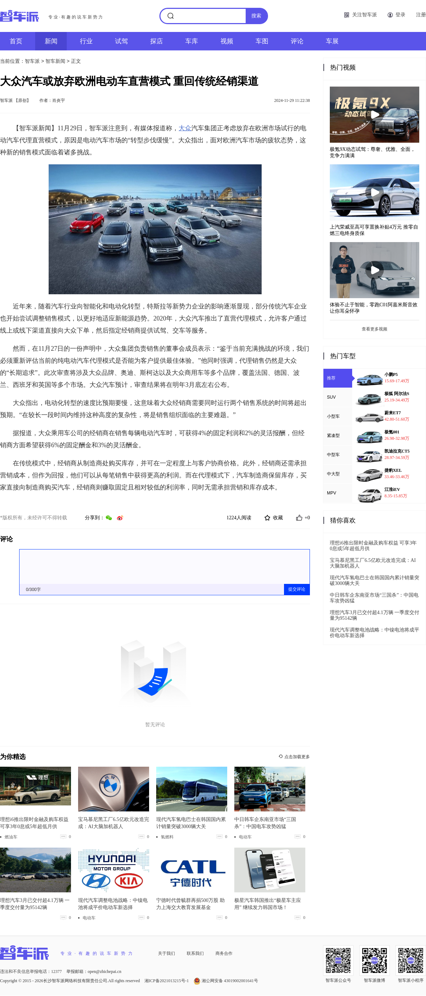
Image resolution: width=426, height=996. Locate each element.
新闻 (51, 41)
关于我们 (166, 953)
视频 (226, 41)
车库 (191, 41)
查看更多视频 (374, 329)
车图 (262, 41)
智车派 (32, 61)
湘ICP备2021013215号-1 (167, 980)
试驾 (121, 41)
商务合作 (224, 953)
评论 (297, 41)
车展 (332, 41)
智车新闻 (55, 61)
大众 (185, 128)
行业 (86, 41)
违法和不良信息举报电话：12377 (31, 971)
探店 (156, 41)
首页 (16, 41)
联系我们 (195, 953)
